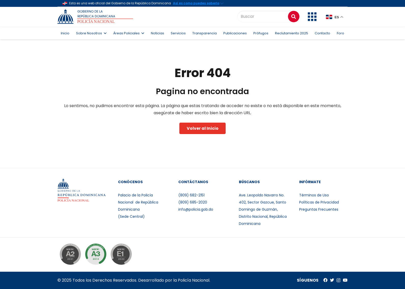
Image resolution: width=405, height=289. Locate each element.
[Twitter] (332, 280)
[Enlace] (96, 16)
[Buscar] (267, 17)
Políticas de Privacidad (319, 202)
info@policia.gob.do (195, 209)
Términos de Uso (314, 195)
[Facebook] (325, 280)
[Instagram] (338, 280)
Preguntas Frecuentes (318, 209)
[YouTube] (345, 280)
